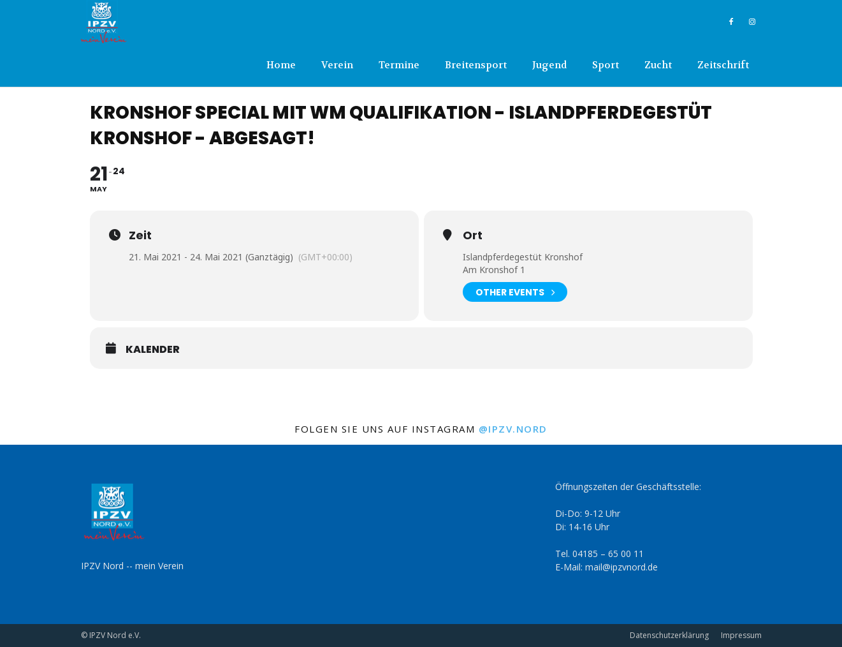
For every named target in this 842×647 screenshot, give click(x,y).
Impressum (741, 635)
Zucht (658, 65)
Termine (399, 65)
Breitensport (476, 65)
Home (281, 65)
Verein (337, 65)
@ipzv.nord (513, 428)
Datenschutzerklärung (669, 635)
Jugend (549, 65)
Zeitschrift (723, 65)
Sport (605, 65)
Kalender (153, 349)
